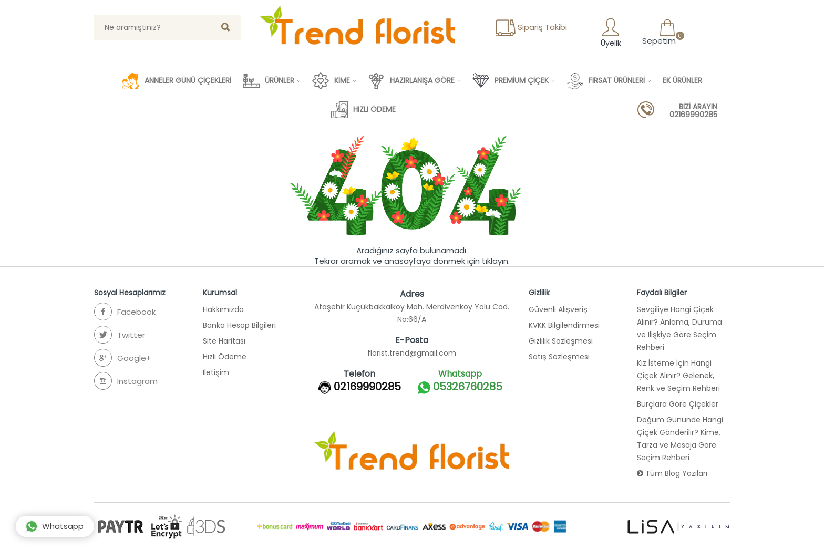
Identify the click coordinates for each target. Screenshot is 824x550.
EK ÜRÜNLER (682, 80)
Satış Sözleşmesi (559, 356)
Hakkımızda (223, 309)
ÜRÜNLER (268, 80)
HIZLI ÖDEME (363, 109)
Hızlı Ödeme (224, 356)
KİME (331, 80)
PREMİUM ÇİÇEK (510, 80)
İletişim (216, 372)
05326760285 (460, 387)
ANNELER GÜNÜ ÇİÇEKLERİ (176, 81)
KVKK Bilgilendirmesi (564, 325)
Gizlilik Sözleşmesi (561, 341)
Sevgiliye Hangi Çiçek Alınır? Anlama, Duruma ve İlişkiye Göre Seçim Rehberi (679, 328)
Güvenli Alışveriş (558, 309)
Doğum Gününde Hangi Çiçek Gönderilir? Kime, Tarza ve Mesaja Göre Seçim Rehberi (680, 439)
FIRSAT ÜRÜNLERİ (605, 80)
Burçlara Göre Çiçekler (677, 404)
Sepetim (658, 32)
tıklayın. (496, 260)
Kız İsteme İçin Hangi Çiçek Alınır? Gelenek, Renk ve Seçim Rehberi (678, 375)
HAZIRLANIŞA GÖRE (411, 80)
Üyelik (610, 32)
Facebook (125, 311)
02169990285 (367, 386)
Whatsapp (54, 526)
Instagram (126, 381)
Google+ (122, 358)
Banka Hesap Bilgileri (239, 325)
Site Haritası (224, 341)
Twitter (119, 335)
